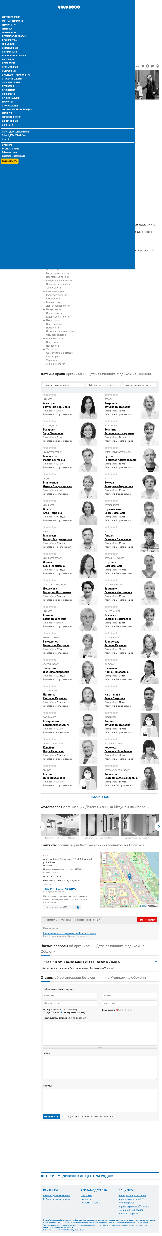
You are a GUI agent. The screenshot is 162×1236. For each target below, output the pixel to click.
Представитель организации (58, 919)
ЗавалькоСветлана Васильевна (118, 616)
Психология (9, 87)
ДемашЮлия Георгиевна (54, 563)
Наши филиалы (51, 91)
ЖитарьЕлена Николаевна (54, 616)
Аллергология (10, 114)
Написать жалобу (147, 919)
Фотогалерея (50, 84)
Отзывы (47, 95)
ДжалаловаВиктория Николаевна (57, 590)
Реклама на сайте (11, 141)
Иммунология (10, 42)
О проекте (7, 137)
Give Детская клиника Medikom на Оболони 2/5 (123, 1010)
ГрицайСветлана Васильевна (118, 537)
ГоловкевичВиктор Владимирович (57, 537)
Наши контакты (10, 152)
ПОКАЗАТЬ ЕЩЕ (100, 796)
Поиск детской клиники (16, 124)
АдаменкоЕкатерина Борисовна (57, 404)
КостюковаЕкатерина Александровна (121, 775)
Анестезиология (11, 11)
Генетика (7, 23)
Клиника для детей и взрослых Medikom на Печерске (69, 932)
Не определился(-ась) (74, 1012)
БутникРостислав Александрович (121, 457)
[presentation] (42, 826)
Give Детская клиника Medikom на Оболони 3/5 (125, 1010)
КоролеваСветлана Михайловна (118, 749)
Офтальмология (11, 76)
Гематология (9, 19)
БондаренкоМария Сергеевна (54, 457)
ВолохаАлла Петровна (52, 510)
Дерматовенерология (14, 30)
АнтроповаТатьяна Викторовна (117, 404)
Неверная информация (88, 919)
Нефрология (9, 64)
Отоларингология (12, 72)
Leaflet (142, 906)
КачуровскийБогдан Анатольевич (56, 722)
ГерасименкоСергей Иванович (115, 510)
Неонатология (10, 61)
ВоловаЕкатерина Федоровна (119, 484)
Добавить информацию (14, 148)
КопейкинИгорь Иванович (53, 749)
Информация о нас (53, 77)
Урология (7, 95)
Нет (57, 1012)
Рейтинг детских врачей (56, 1199)
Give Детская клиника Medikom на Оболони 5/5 (131, 1010)
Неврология (9, 57)
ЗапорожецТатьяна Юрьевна (116, 643)
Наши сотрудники (53, 81)
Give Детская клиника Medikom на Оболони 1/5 (120, 1010)
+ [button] (104, 856)
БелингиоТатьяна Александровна (119, 431)
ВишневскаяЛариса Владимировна (57, 484)
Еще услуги (9, 38)
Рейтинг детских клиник (56, 1195)
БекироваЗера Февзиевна (53, 431)
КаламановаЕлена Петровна (115, 696)
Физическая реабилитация (16, 103)
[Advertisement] (100, 22)
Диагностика (9, 34)
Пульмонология (11, 91)
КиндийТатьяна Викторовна (117, 722)
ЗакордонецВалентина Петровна (56, 643)
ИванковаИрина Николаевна (117, 669)
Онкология (8, 118)
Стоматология (10, 99)
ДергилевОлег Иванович (114, 563)
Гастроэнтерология (13, 15)
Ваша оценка (108, 1009)
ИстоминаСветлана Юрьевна (55, 696)
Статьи (6, 132)
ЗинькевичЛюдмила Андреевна (56, 669)
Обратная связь (10, 145)
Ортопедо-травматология (16, 68)
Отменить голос (117, 1010)
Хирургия (7, 106)
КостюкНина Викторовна (54, 775)
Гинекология (9, 26)
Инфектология (10, 45)
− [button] (104, 861)
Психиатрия (9, 84)
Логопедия (8, 53)
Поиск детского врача (14, 128)
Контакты (86, 1199)
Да (48, 1012)
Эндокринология (11, 110)
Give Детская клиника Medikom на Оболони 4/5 (128, 1010)
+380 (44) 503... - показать (70, 890)
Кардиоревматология (14, 49)
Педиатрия (8, 80)
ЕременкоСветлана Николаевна (118, 590)
